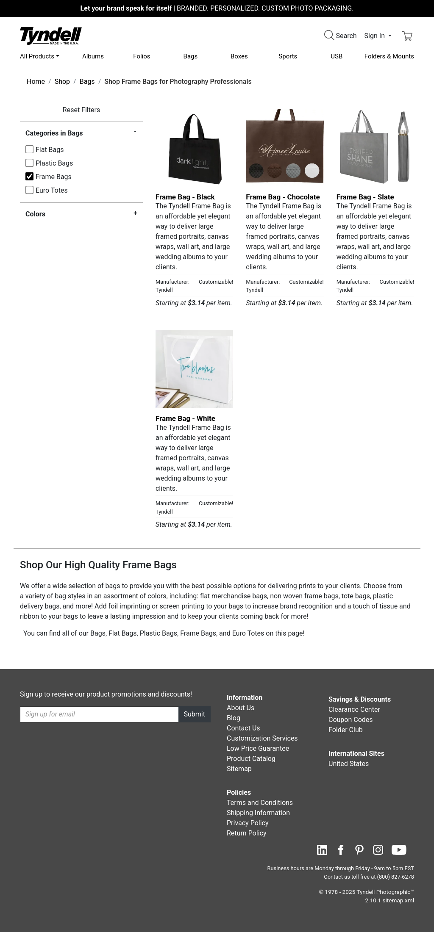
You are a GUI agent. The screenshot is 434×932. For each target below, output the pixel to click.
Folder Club (345, 730)
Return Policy (246, 833)
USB (336, 56)
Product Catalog (251, 759)
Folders (389, 56)
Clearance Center (354, 709)
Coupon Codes (350, 720)
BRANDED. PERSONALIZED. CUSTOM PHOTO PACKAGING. (217, 8)
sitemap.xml (398, 900)
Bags (191, 56)
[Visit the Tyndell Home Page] (51, 35)
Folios (141, 56)
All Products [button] (37, 56)
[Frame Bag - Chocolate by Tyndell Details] (284, 147)
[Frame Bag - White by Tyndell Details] (194, 369)
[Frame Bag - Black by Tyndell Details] (194, 147)
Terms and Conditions (260, 803)
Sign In (375, 36)
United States (348, 764)
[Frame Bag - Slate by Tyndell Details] (375, 147)
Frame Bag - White (185, 418)
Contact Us (243, 728)
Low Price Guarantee (258, 748)
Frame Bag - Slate (365, 197)
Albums (93, 56)
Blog (233, 718)
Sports (287, 56)
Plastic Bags (54, 163)
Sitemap (239, 769)
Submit (194, 714)
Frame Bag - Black (185, 197)
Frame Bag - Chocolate (283, 197)
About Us (240, 708)
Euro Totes (52, 190)
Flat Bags (50, 150)
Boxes (239, 56)
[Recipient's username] (99, 714)
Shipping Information (258, 813)
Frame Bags (54, 177)
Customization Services (262, 738)
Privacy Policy (248, 823)
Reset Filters (81, 110)
